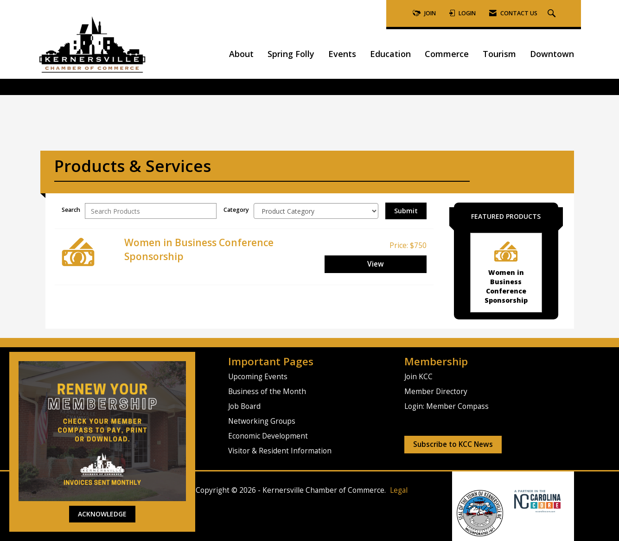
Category (236, 210)
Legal (399, 490)
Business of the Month (267, 391)
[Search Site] (553, 14)
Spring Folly (291, 53)
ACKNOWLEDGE (102, 513)
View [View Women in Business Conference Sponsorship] (375, 264)
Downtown (552, 53)
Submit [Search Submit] (406, 210)
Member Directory (435, 391)
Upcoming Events (257, 377)
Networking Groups (261, 421)
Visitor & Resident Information (280, 451)
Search (71, 210)
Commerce (447, 53)
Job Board (244, 406)
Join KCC (418, 377)
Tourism (499, 53)
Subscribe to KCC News (453, 444)
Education (390, 53)
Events (342, 53)
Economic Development (268, 436)
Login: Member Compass (446, 406)
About (241, 53)
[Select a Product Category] (316, 211)
